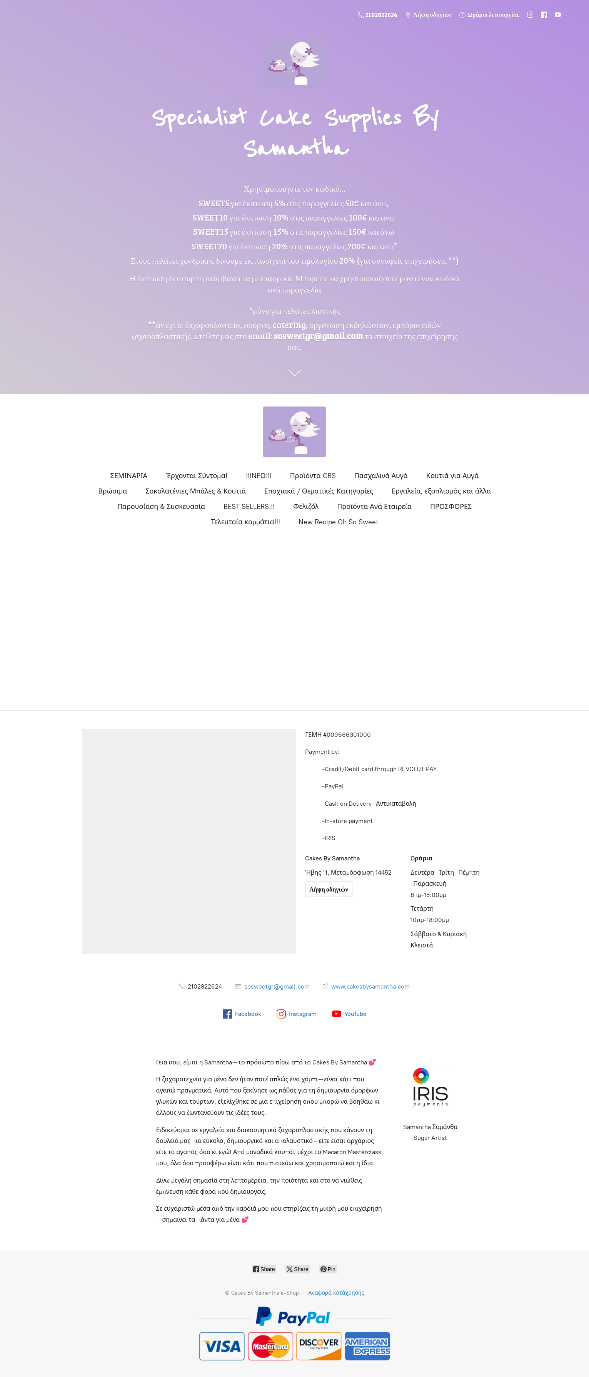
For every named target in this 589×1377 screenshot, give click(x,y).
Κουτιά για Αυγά (452, 476)
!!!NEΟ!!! (259, 476)
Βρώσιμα (112, 491)
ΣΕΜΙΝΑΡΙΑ (128, 476)
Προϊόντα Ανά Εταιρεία (374, 506)
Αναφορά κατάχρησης (336, 1293)
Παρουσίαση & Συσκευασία (161, 506)
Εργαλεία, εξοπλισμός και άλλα (441, 491)
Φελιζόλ (306, 506)
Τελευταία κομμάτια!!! (245, 522)
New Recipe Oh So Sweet (338, 522)
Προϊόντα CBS (313, 476)
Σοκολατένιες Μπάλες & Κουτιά (195, 491)
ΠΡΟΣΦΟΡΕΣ (451, 506)
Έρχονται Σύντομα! (196, 476)
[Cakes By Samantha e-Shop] (294, 432)
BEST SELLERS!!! (249, 506)
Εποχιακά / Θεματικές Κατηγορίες (318, 491)
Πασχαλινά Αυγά (381, 476)
